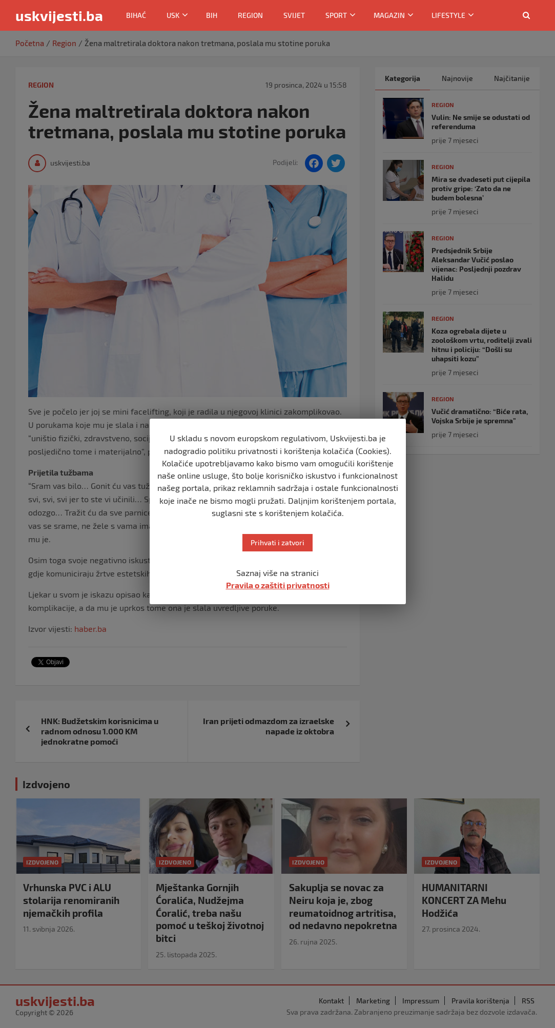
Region (250, 15)
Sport (336, 15)
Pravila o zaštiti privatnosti (278, 585)
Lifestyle (448, 15)
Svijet (294, 15)
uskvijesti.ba (59, 15)
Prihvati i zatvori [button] (277, 542)
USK (173, 15)
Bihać (136, 15)
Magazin (389, 15)
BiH (211, 15)
